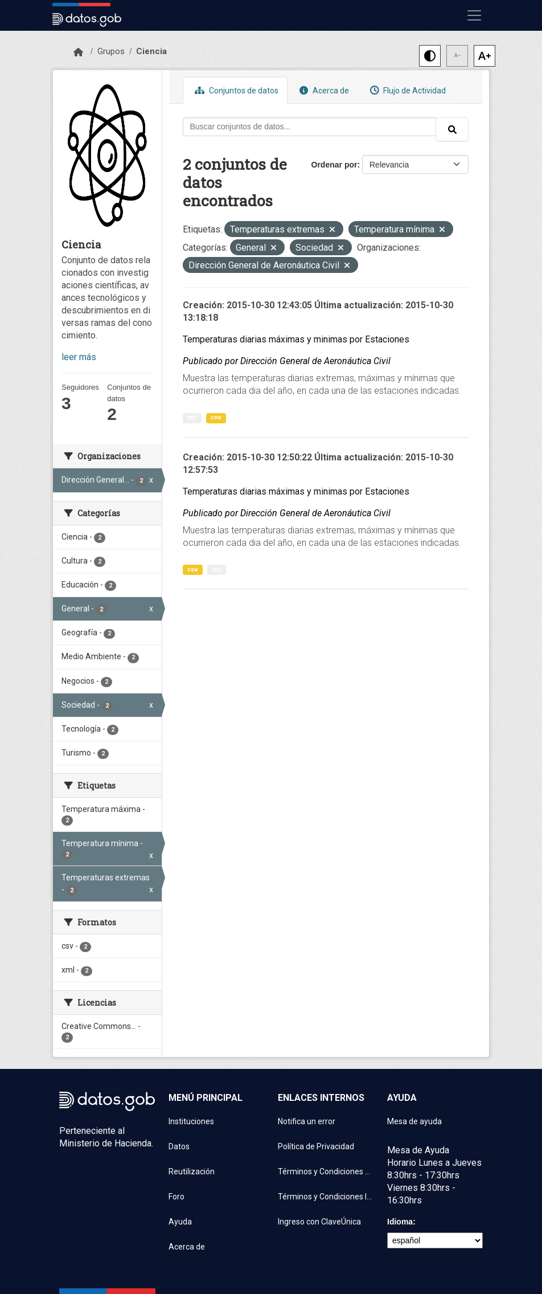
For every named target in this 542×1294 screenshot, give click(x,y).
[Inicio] (78, 52)
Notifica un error (306, 1121)
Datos (179, 1146)
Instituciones (191, 1121)
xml (192, 417)
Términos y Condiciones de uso (325, 1171)
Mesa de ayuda (414, 1121)
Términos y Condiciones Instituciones (325, 1196)
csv (216, 417)
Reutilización (192, 1171)
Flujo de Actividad (406, 90)
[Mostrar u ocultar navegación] (474, 15)
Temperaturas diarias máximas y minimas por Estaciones (296, 339)
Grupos (111, 51)
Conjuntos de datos (235, 90)
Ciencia (151, 51)
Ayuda (180, 1221)
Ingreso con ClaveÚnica (319, 1221)
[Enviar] (452, 129)
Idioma (400, 1221)
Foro (176, 1196)
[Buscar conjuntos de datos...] (310, 126)
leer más (78, 357)
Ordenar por (334, 164)
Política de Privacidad (316, 1146)
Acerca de (323, 90)
